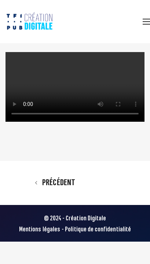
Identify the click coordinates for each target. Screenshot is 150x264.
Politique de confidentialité (98, 229)
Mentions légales (39, 229)
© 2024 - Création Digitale (75, 218)
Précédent (55, 182)
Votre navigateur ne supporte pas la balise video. (75, 87)
